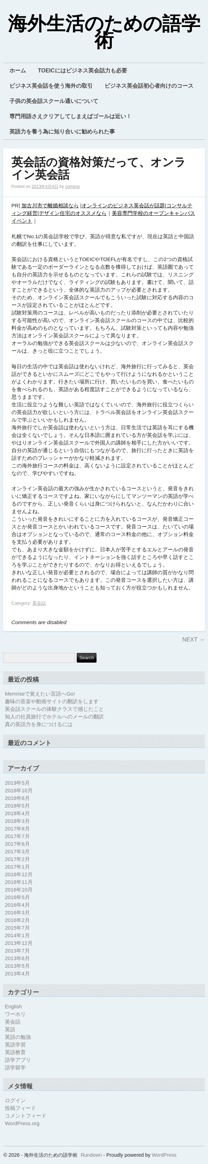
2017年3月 (17, 851)
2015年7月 (17, 928)
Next (193, 639)
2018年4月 (17, 813)
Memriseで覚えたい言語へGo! (40, 694)
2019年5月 (17, 783)
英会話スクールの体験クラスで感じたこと (54, 709)
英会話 (39, 603)
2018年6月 (17, 798)
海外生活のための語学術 (104, 32)
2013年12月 (19, 943)
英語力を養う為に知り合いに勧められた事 (62, 132)
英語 (10, 1029)
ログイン (15, 1100)
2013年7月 (17, 951)
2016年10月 (19, 890)
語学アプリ (18, 1060)
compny (72, 186)
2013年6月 (17, 958)
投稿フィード (20, 1108)
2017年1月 (17, 867)
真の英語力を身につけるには (39, 724)
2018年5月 (17, 806)
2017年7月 (17, 836)
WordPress (164, 1155)
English (13, 1006)
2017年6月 (17, 844)
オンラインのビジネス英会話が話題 (123, 205)
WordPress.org (22, 1123)
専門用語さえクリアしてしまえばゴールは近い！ (70, 116)
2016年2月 (17, 920)
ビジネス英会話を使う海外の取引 (51, 86)
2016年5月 (17, 897)
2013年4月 (17, 973)
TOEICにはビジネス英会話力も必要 (82, 71)
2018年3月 (17, 821)
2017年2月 (17, 859)
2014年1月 (17, 935)
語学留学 (15, 1067)
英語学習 (15, 1044)
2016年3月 (17, 912)
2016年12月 (19, 874)
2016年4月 (17, 905)
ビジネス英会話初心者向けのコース (149, 86)
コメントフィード (26, 1116)
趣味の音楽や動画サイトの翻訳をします (52, 701)
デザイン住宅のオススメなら (73, 213)
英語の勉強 (18, 1037)
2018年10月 (19, 790)
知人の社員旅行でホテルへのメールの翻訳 (54, 716)
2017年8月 (17, 828)
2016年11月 (19, 882)
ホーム (17, 71)
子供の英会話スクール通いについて (53, 101)
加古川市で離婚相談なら (50, 205)
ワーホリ (15, 1014)
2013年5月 (17, 966)
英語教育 (15, 1052)
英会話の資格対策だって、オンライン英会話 (98, 169)
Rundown (91, 1155)
